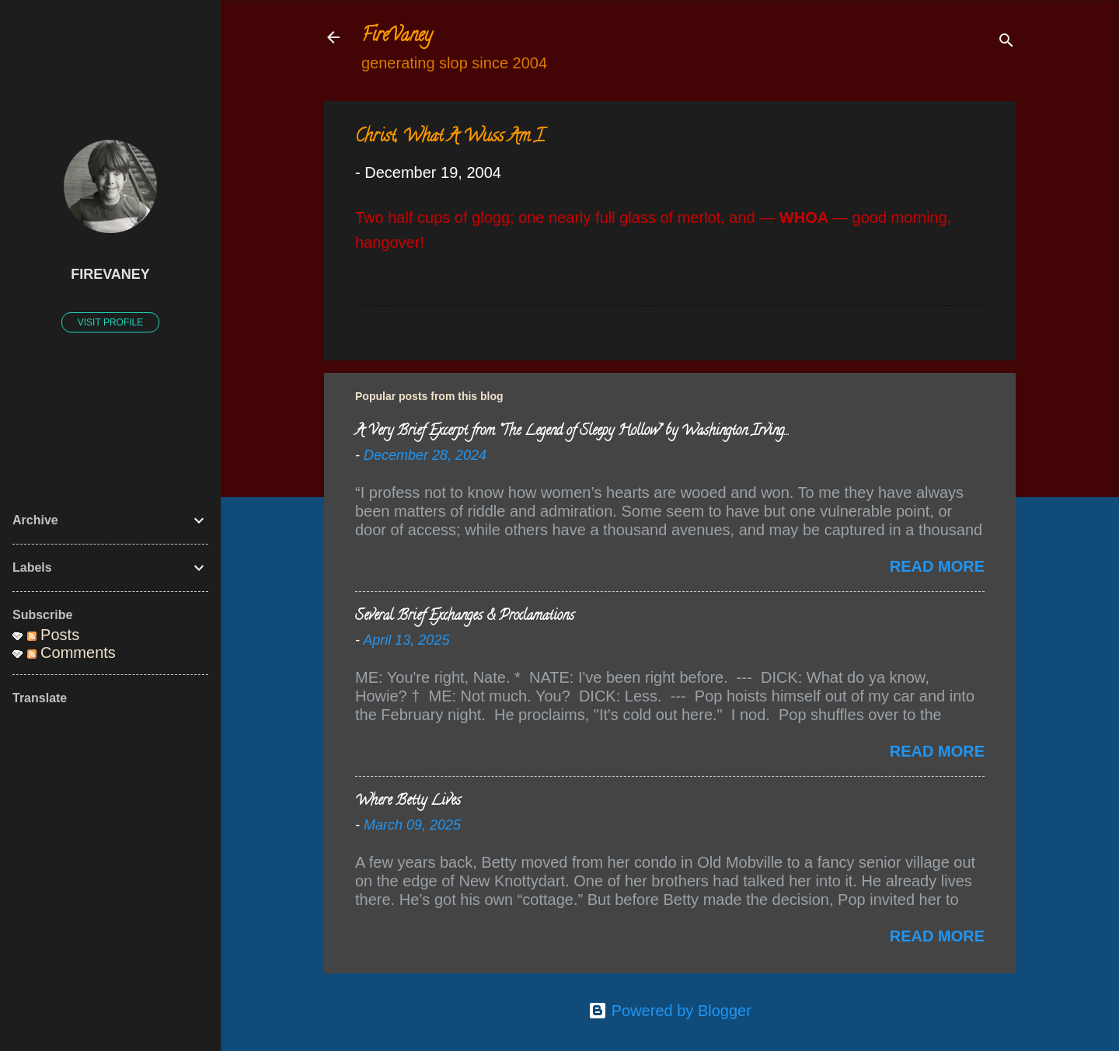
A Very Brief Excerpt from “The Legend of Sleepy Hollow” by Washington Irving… (571, 432)
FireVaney (396, 37)
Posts (53, 634)
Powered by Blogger (669, 1010)
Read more (937, 566)
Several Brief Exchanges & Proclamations (464, 617)
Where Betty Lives (408, 802)
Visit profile (110, 322)
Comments (71, 652)
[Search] (1006, 42)
